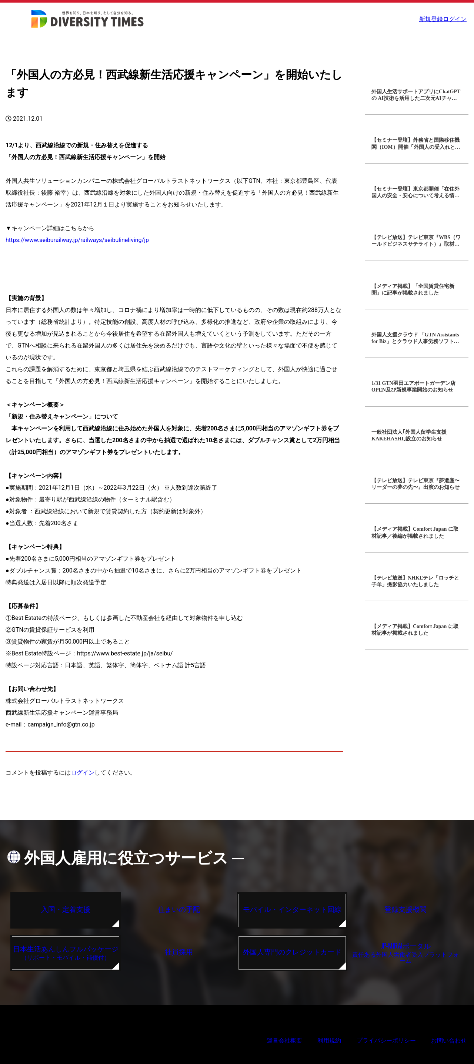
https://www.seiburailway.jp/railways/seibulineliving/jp (77, 240)
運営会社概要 (284, 1040)
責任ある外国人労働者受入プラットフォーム (405, 951)
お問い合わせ (449, 1040)
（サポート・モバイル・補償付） (65, 951)
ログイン (455, 19)
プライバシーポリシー (386, 1040)
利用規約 (329, 1040)
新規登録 (428, 19)
